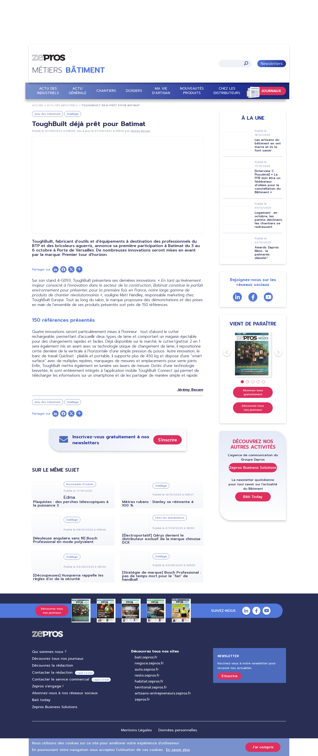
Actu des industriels (48, 91)
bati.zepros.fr (146, 657)
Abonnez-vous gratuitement (253, 392)
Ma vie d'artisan (161, 91)
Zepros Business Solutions (252, 467)
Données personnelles (177, 730)
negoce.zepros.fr (149, 663)
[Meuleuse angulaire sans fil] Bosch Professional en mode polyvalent (65, 540)
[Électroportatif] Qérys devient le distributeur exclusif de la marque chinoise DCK (161, 539)
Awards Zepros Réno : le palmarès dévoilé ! (267, 252)
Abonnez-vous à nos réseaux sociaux (65, 693)
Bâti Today (253, 496)
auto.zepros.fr (147, 669)
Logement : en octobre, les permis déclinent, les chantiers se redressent (269, 219)
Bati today (41, 700)
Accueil (38, 105)
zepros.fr (142, 699)
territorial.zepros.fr (151, 687)
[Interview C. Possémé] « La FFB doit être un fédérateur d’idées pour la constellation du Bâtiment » (268, 182)
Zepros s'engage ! (47, 686)
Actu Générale (77, 91)
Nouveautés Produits (192, 91)
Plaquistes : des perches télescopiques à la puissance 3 (70, 503)
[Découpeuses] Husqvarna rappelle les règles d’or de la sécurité (68, 577)
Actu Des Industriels (62, 105)
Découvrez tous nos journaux (253, 408)
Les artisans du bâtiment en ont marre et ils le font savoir (268, 145)
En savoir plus (178, 749)
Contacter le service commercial (60, 679)
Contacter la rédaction (52, 672)
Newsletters (272, 63)
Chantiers (106, 91)
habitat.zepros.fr (149, 681)
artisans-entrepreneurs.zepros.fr (163, 693)
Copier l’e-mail (84, 673)
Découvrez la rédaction (52, 665)
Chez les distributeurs (227, 91)
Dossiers (134, 91)
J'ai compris (262, 747)
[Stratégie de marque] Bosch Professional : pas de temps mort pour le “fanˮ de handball (161, 576)
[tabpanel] (253, 354)
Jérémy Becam (140, 131)
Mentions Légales (136, 730)
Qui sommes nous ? (49, 651)
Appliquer (246, 63)
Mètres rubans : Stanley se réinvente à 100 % (157, 503)
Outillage (73, 114)
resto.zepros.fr (147, 675)
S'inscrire (167, 440)
